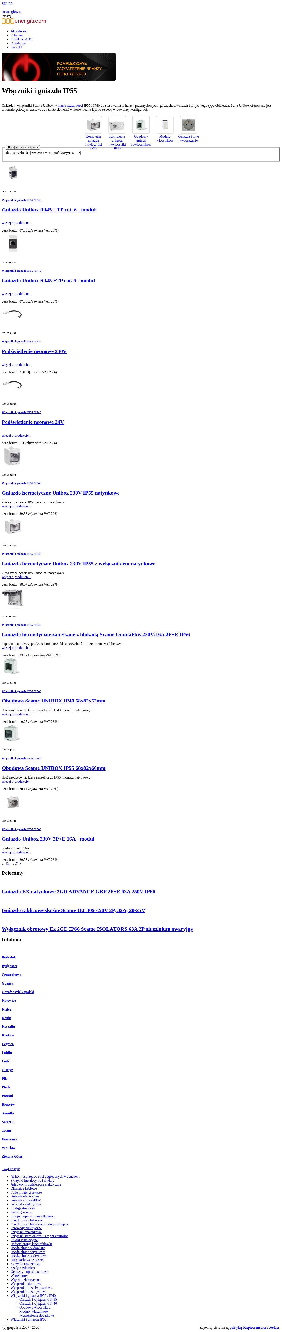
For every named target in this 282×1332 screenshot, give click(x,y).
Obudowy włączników (35, 1307)
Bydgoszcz (9, 966)
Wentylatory (19, 1276)
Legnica (8, 1044)
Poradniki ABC (21, 39)
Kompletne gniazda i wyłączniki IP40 (117, 140)
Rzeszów (8, 1104)
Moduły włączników (165, 136)
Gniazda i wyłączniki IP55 (38, 1299)
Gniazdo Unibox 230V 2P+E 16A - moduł (48, 839)
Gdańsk (7, 983)
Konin (6, 1018)
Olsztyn (7, 1070)
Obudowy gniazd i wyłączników (141, 138)
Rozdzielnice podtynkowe (29, 1256)
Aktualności (19, 31)
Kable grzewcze (22, 1212)
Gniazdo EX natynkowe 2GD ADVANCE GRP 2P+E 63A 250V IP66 (78, 891)
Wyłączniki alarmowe (26, 1283)
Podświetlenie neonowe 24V (33, 422)
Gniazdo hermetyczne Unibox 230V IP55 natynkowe (61, 493)
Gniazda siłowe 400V (26, 1200)
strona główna (12, 11)
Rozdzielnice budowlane (28, 1248)
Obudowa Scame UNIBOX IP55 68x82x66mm (54, 768)
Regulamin (18, 43)
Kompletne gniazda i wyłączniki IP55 (93, 140)
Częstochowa (11, 975)
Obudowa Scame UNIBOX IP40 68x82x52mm (54, 701)
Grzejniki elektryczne (26, 1204)
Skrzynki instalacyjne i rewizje (32, 1180)
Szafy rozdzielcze (23, 1268)
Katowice (9, 1000)
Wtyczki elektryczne (25, 1280)
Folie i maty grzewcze (26, 1192)
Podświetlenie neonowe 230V (34, 351)
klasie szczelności (70, 105)
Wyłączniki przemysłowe (28, 1291)
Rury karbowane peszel (27, 1260)
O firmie (17, 35)
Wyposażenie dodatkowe (36, 1315)
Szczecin (8, 1122)
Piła (5, 1078)
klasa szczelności (17, 153)
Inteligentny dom (23, 1208)
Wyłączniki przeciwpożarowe (31, 1287)
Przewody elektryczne (26, 1228)
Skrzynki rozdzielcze (25, 1264)
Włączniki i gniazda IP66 (28, 1319)
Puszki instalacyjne (24, 1240)
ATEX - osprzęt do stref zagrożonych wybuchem (45, 1176)
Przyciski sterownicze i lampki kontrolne (39, 1236)
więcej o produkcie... (16, 223)
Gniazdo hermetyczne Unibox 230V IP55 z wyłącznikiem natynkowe (79, 563)
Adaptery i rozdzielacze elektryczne (36, 1184)
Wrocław (8, 1148)
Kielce (6, 1009)
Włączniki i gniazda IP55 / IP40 (21, 200)
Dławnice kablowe (24, 1188)
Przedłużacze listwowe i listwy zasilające (40, 1224)
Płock (6, 1087)
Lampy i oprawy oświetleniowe (33, 1216)
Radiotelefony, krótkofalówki (31, 1244)
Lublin (7, 1052)
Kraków (8, 1035)
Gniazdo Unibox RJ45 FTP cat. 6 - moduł (48, 280)
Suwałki (8, 1113)
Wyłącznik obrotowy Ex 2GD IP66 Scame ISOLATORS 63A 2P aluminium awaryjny (97, 929)
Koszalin (8, 1026)
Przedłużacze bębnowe (27, 1220)
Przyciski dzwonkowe (26, 1232)
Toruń (6, 1130)
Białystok (9, 957)
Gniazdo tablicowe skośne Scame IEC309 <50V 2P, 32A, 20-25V (73, 910)
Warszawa (9, 1139)
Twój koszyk (11, 1169)
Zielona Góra (12, 1156)
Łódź (5, 1061)
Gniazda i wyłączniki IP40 (38, 1303)
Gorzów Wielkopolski (18, 992)
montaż (54, 153)
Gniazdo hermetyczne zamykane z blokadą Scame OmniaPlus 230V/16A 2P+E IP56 (96, 634)
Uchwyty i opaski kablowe (29, 1272)
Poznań (7, 1096)
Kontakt (16, 47)
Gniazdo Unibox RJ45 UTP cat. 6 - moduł (48, 210)
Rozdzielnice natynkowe (28, 1252)
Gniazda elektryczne (25, 1196)
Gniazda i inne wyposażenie (188, 136)
